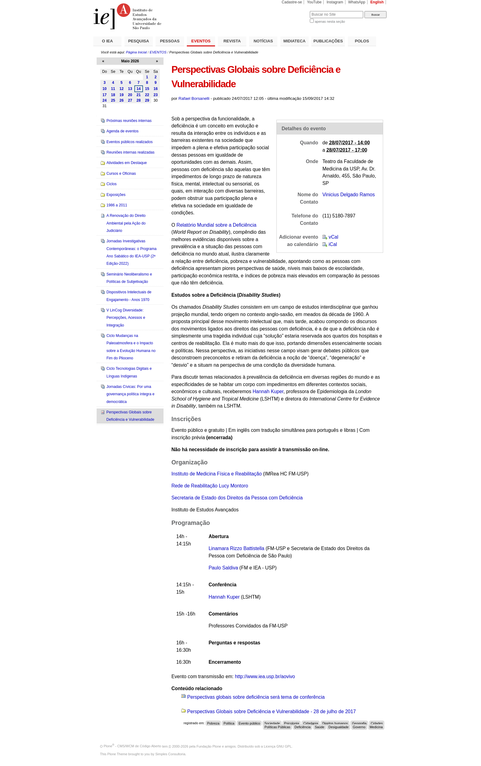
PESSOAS (170, 41)
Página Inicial (136, 52)
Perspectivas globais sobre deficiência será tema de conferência (256, 697)
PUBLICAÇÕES (328, 41)
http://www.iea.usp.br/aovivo (265, 676)
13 (130, 89)
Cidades (377, 723)
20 (130, 95)
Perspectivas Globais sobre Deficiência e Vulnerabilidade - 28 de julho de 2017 (271, 711)
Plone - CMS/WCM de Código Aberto (132, 746)
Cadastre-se (292, 2)
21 (139, 95)
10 (104, 89)
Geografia (359, 723)
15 (147, 89)
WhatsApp (356, 2)
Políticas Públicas (277, 727)
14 (139, 89)
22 (147, 95)
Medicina (376, 727)
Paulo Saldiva (223, 567)
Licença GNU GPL (277, 746)
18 (113, 95)
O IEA (107, 41)
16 (155, 89)
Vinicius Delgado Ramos (348, 194)
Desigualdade (339, 727)
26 (121, 100)
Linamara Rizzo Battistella (236, 548)
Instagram (335, 2)
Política (229, 723)
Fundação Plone (209, 746)
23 (155, 95)
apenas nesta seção (330, 21)
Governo (359, 727)
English (377, 2)
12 (121, 89)
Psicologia (291, 723)
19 (121, 95)
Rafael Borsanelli (194, 98)
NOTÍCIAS (263, 41)
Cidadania (310, 723)
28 (139, 100)
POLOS (362, 41)
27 (130, 100)
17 (104, 95)
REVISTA (232, 41)
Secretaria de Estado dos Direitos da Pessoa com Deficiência (237, 497)
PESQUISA (138, 41)
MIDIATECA (294, 41)
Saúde (319, 727)
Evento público (249, 723)
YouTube (314, 2)
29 (147, 100)
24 (104, 100)
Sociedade (272, 723)
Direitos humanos (335, 723)
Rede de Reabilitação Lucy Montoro (209, 485)
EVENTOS (201, 41)
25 (113, 100)
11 (113, 89)
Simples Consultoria (170, 754)
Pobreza (213, 723)
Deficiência (302, 727)
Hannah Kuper (267, 391)
